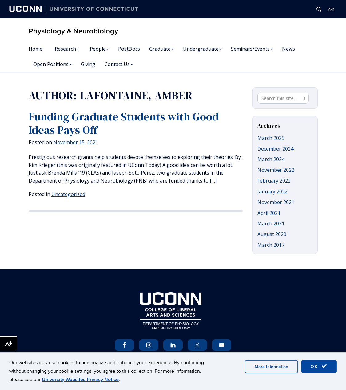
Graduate (161, 48)
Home (35, 48)
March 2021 (270, 223)
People (99, 48)
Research (67, 48)
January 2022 (272, 191)
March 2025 (270, 138)
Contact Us (119, 64)
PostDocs (129, 48)
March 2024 (270, 159)
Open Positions (52, 64)
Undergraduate (202, 48)
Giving (88, 64)
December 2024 (275, 148)
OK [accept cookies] (319, 366)
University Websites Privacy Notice (80, 379)
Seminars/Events (252, 48)
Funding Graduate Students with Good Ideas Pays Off (124, 123)
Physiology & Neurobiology (73, 31)
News (288, 48)
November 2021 (275, 202)
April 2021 (268, 213)
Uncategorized (68, 194)
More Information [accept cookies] (271, 366)
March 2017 (270, 245)
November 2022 (275, 170)
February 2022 (274, 180)
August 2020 (271, 234)
